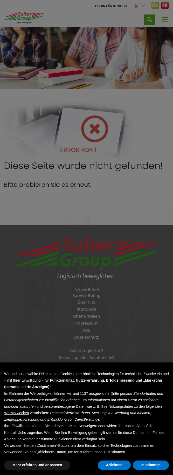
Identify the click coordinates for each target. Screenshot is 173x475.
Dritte (114, 393)
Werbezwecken (16, 413)
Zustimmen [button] (151, 465)
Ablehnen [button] (114, 465)
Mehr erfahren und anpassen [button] (37, 465)
